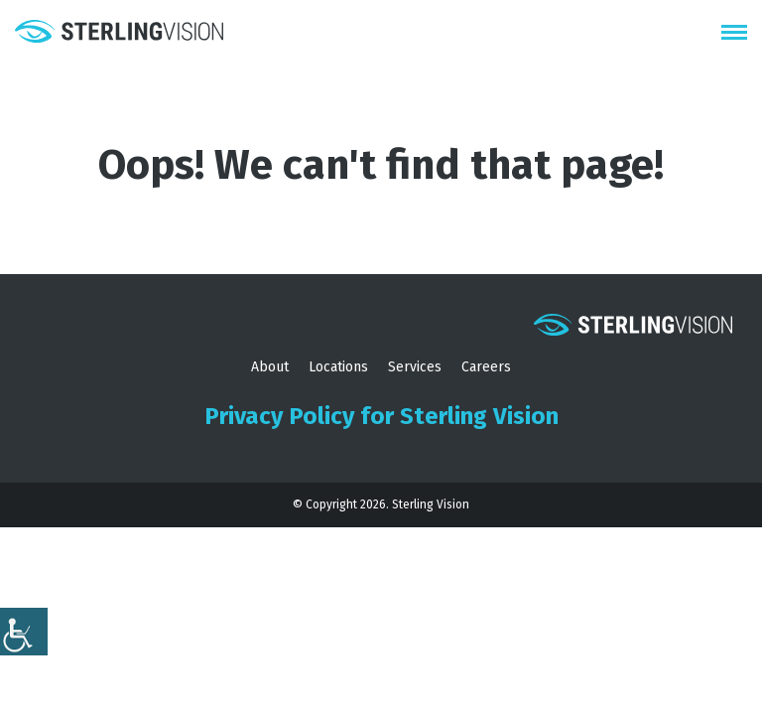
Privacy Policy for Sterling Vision (381, 416)
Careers (486, 366)
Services (415, 366)
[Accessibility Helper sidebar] (24, 631)
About (270, 366)
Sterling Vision (430, 504)
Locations (338, 366)
